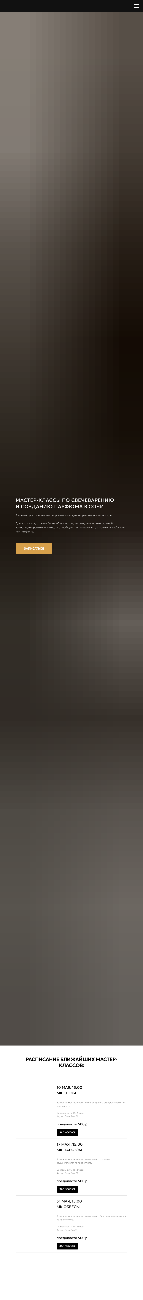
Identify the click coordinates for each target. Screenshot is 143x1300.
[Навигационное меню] (136, 6)
